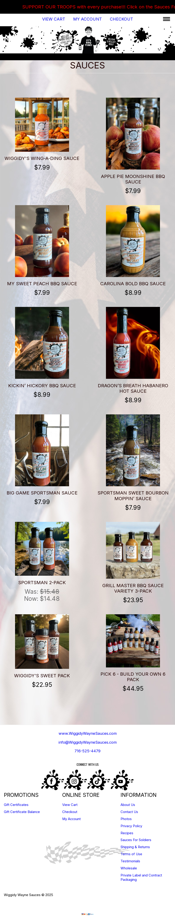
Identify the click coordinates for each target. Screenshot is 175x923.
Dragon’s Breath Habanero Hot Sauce (133, 388)
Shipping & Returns (135, 847)
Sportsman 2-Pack (42, 582)
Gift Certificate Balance (22, 812)
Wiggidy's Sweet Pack (42, 675)
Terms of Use (131, 854)
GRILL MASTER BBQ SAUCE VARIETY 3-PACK (133, 588)
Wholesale (129, 868)
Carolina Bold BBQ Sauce (133, 283)
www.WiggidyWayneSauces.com (88, 733)
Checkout (121, 19)
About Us (128, 805)
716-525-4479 (87, 751)
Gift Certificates (16, 805)
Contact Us (129, 812)
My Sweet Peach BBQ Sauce (42, 283)
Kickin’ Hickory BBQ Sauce (42, 385)
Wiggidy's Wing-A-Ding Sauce (42, 158)
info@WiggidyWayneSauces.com (88, 742)
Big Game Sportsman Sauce (42, 493)
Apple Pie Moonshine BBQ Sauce (133, 179)
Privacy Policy (131, 826)
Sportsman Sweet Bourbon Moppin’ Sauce (133, 495)
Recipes (127, 833)
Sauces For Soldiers (136, 840)
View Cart (53, 19)
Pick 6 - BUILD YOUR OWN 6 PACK (132, 676)
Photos (126, 819)
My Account (87, 19)
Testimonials (130, 861)
